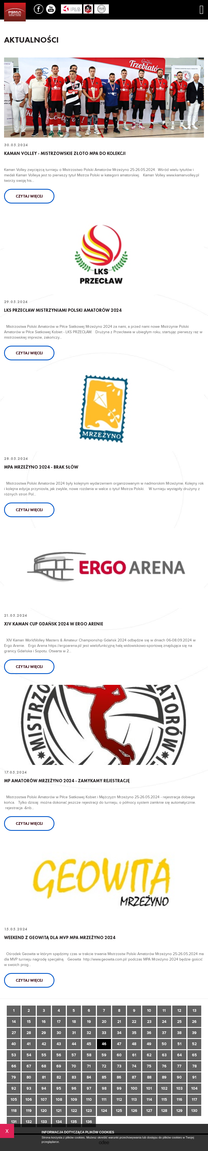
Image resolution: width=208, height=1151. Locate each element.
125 (119, 1110)
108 (59, 1099)
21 (119, 1021)
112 (119, 1099)
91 (194, 1077)
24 (164, 1021)
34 (119, 1033)
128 (164, 1110)
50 (164, 1044)
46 (104, 1044)
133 (44, 1122)
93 (29, 1088)
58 (89, 1055)
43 (59, 1044)
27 (14, 1033)
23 (149, 1021)
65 (194, 1055)
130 (194, 1110)
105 (14, 1099)
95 (58, 1088)
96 (74, 1088)
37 (164, 1033)
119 (29, 1110)
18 (74, 1021)
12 (179, 1010)
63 (164, 1055)
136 (89, 1122)
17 (59, 1021)
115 (164, 1099)
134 (59, 1122)
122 (74, 1110)
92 (13, 1088)
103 (179, 1088)
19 (89, 1021)
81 (44, 1077)
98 (104, 1088)
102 (164, 1088)
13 (194, 1010)
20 (104, 1021)
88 (149, 1077)
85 (104, 1077)
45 (89, 1044)
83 (74, 1077)
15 (29, 1021)
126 (134, 1110)
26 (194, 1021)
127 (149, 1110)
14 (14, 1021)
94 (43, 1088)
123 (89, 1110)
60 (119, 1055)
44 (74, 1044)
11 (164, 1010)
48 (134, 1044)
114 (149, 1099)
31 (74, 1033)
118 (14, 1110)
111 (104, 1099)
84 (89, 1077)
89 (164, 1077)
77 (179, 1066)
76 (164, 1066)
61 (134, 1055)
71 (89, 1066)
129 (179, 1110)
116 (179, 1099)
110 (89, 1099)
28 (29, 1033)
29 (43, 1033)
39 (194, 1033)
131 (14, 1122)
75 (149, 1066)
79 (13, 1077)
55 (43, 1055)
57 (74, 1055)
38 (179, 1033)
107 (44, 1099)
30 (59, 1033)
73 (119, 1066)
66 (13, 1066)
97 (89, 1088)
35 (134, 1033)
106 (28, 1099)
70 (74, 1066)
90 (179, 1077)
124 (104, 1110)
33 (104, 1033)
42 (44, 1044)
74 (134, 1066)
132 (29, 1122)
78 (194, 1066)
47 (119, 1044)
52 (194, 1044)
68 (43, 1066)
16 (44, 1021)
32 (89, 1033)
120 (44, 1110)
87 (134, 1077)
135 (74, 1122)
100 (134, 1088)
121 (58, 1110)
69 (58, 1066)
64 (179, 1055)
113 (134, 1099)
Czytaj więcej (29, 196)
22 (134, 1021)
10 (149, 1010)
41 (29, 1044)
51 (179, 1044)
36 (149, 1033)
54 (29, 1055)
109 (74, 1099)
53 (13, 1055)
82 (59, 1077)
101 (149, 1088)
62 (149, 1055)
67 (29, 1066)
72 (104, 1066)
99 (119, 1088)
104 (194, 1088)
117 (194, 1099)
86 (119, 1077)
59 (104, 1055)
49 (149, 1044)
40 (13, 1044)
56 (58, 1055)
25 (179, 1021)
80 (29, 1077)
